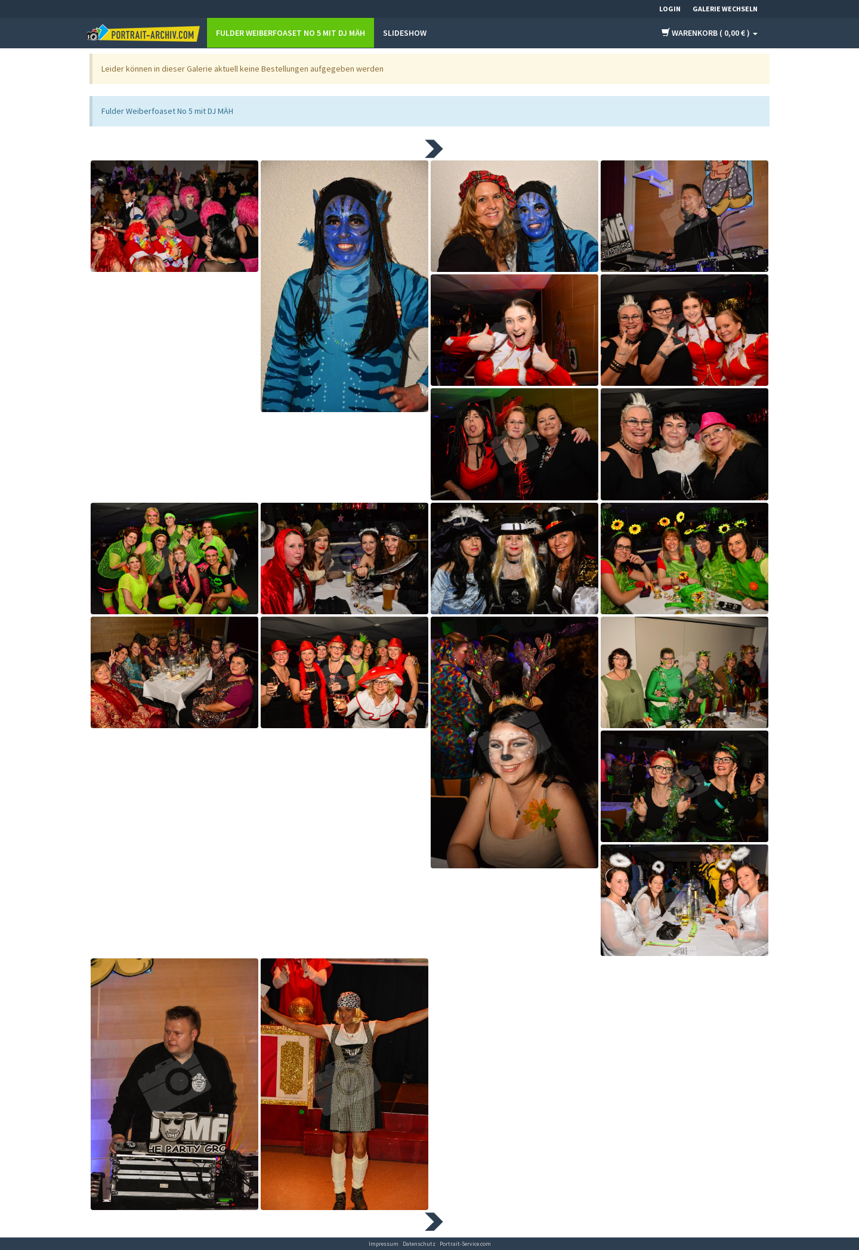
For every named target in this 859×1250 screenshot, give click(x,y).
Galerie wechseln (725, 8)
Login (670, 8)
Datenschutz (419, 1244)
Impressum (383, 1244)
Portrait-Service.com (465, 1244)
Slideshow (405, 32)
